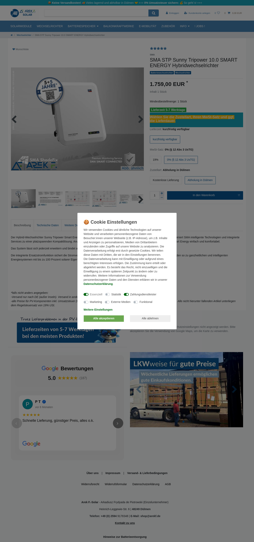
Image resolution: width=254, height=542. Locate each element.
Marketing (96, 301)
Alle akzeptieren (103, 318)
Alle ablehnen (150, 318)
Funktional (146, 301)
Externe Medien (120, 301)
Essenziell (96, 294)
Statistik (116, 294)
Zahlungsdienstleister (143, 294)
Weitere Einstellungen (98, 309)
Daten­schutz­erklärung (98, 283)
